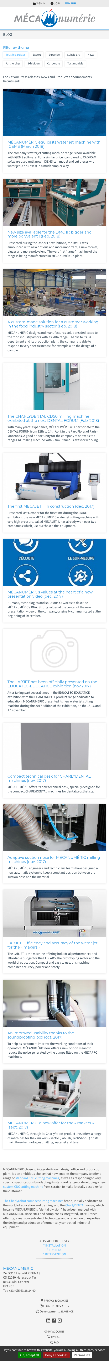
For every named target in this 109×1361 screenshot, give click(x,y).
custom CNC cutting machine (23, 1186)
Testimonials (75, 64)
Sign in (39, 3)
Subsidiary (73, 55)
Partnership (13, 64)
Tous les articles (15, 55)
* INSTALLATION (54, 1245)
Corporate (53, 64)
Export (37, 55)
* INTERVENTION (54, 1254)
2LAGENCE (67, 1312)
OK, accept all (29, 1355)
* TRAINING (54, 1250)
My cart (54, 1337)
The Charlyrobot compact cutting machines (33, 1201)
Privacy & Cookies (54, 1301)
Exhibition (33, 64)
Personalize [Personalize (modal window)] (82, 1355)
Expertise (54, 55)
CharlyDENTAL (75, 1205)
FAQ (54, 1342)
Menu (70, 3)
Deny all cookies (56, 1355)
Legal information (54, 1306)
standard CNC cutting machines (37, 1178)
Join (55, 3)
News (91, 55)
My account (54, 1332)
